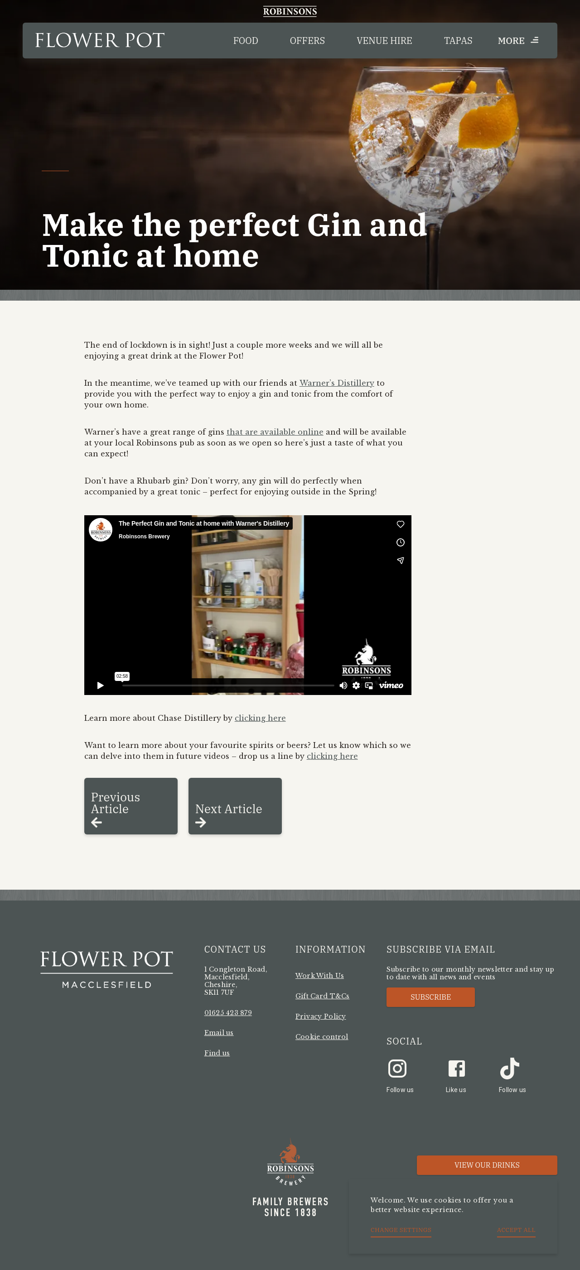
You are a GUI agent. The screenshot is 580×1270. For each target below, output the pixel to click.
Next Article (228, 808)
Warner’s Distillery (337, 383)
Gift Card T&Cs (322, 996)
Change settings (401, 1230)
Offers (307, 40)
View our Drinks (487, 1164)
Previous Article (115, 802)
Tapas (458, 40)
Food (245, 40)
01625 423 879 (228, 1013)
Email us (219, 1033)
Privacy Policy (320, 1016)
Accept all (516, 1230)
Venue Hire (384, 40)
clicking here (260, 718)
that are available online (275, 431)
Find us (217, 1053)
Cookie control (321, 1037)
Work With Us (319, 976)
